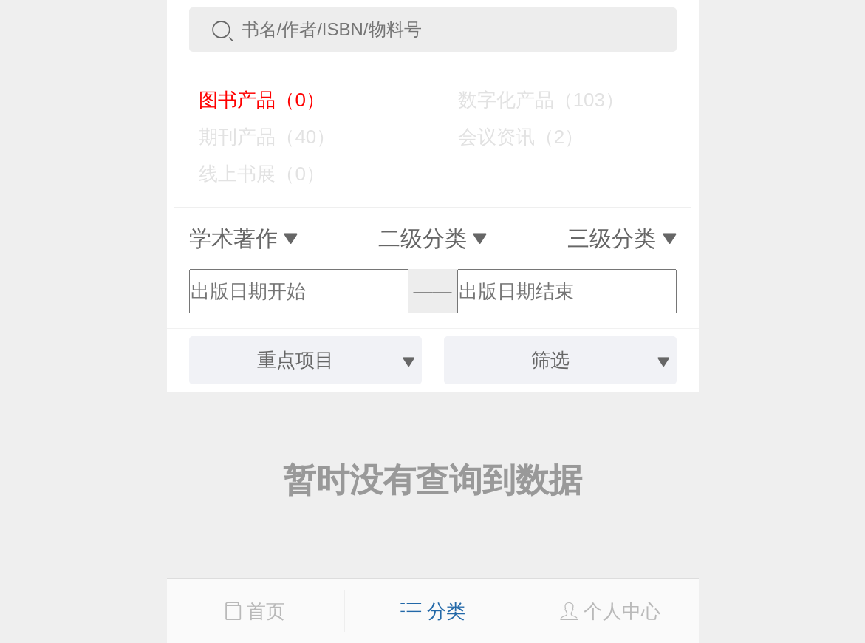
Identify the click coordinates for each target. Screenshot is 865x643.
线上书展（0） (251, 174)
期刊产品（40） (257, 137)
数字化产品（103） (530, 100)
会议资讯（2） (510, 137)
